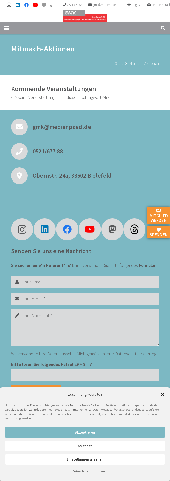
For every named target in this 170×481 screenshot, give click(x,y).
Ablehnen (85, 446)
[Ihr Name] (85, 282)
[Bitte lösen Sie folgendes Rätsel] (85, 375)
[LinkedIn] (17, 4)
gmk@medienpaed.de (62, 127)
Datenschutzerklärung (135, 354)
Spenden (159, 232)
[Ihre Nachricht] (85, 327)
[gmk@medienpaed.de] (22, 127)
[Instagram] (8, 4)
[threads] (51, 6)
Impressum (101, 471)
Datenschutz (80, 471)
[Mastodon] (44, 4)
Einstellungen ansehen (85, 459)
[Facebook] (26, 4)
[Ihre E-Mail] (85, 299)
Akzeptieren (85, 432)
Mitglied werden (159, 215)
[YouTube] (35, 4)
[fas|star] (134, 229)
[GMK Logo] (85, 16)
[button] (162, 394)
